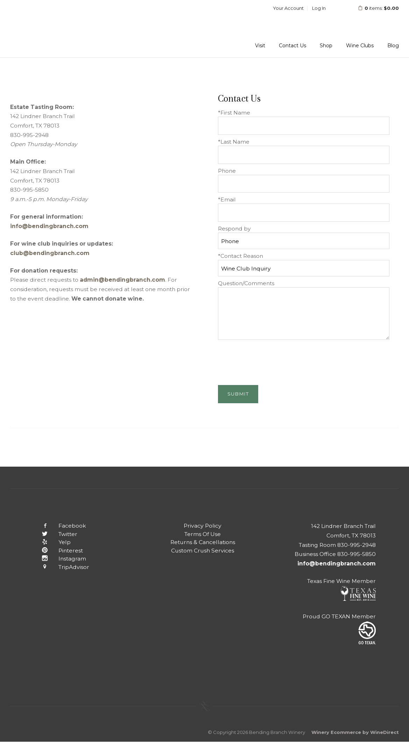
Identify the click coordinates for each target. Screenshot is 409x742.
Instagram (58, 558)
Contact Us (292, 45)
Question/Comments (246, 283)
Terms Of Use (202, 534)
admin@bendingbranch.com (122, 279)
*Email (227, 199)
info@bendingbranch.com (49, 226)
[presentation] (271, 360)
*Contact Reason (240, 256)
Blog (393, 45)
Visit (260, 45)
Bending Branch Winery (55, 28)
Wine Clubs (360, 45)
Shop (326, 45)
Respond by (234, 228)
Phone (227, 170)
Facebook (58, 525)
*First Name (234, 112)
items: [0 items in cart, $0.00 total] (374, 8)
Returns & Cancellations (202, 542)
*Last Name (233, 141)
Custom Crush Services (202, 550)
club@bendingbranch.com (50, 253)
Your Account (288, 8)
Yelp (51, 542)
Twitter (54, 534)
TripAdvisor (60, 567)
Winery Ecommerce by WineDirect (355, 732)
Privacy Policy (202, 525)
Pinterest (57, 550)
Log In (319, 8)
